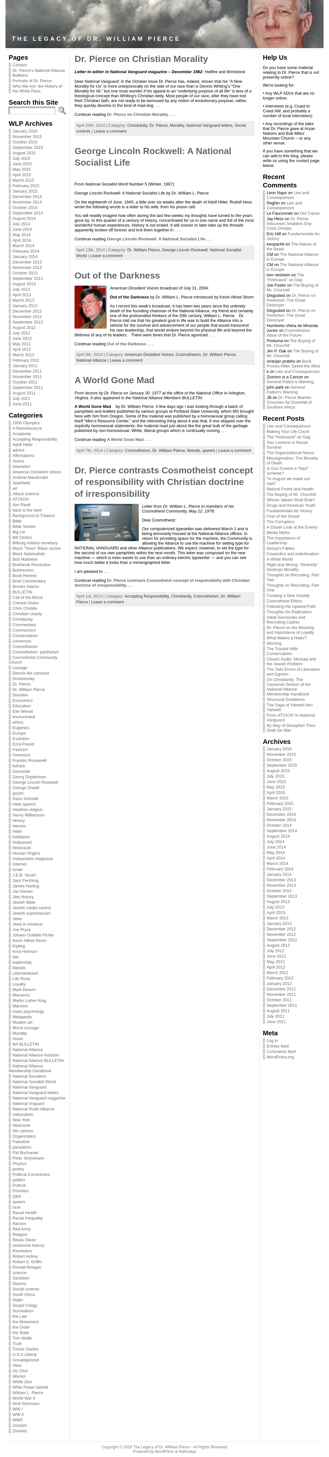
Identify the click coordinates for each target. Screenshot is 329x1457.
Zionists (20, 1430)
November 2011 (27, 376)
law (16, 956)
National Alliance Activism (36, 1055)
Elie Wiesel (23, 711)
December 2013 (27, 262)
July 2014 (21, 223)
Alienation (22, 466)
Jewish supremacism (32, 913)
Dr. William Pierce (29, 689)
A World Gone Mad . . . (128, 439)
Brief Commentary (29, 581)
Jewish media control (32, 907)
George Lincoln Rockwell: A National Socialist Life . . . (159, 239)
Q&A (17, 1196)
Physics (20, 1163)
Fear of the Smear (283, 516)
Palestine (21, 1141)
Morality (20, 1033)
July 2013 (21, 289)
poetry (18, 1169)
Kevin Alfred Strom (30, 940)
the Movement (26, 1321)
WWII (17, 1420)
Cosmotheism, (189, 354)
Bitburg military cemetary (35, 542)
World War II (24, 1398)
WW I (17, 1409)
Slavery (19, 1283)
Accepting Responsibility (35, 439)
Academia (22, 433)
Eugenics (21, 727)
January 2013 (25, 305)
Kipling (19, 946)
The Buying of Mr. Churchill (291, 494)
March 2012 (23, 354)
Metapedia (22, 1016)
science (19, 1272)
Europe (19, 733)
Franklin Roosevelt (30, 760)
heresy (19, 820)
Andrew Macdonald (30, 477)
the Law (20, 1316)
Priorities (21, 1190)
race (17, 1207)
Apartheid (21, 482)
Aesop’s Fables (281, 548)
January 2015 (25, 191)
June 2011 (22, 403)
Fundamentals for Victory (289, 510)
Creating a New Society (288, 595)
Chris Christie (25, 608)
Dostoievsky (24, 678)
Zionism (20, 1425)
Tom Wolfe (22, 1338)
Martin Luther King (29, 1000)
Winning (274, 643)
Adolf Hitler (23, 444)
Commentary (24, 624)
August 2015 (24, 153)
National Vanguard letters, (210, 125)
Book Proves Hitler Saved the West (293, 363)
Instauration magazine (33, 858)
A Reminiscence (27, 428)
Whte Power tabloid (30, 1387)
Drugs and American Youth (291, 505)
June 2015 (22, 163)
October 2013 (25, 273)
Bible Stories (24, 526)
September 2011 (28, 387)
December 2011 (27, 371)
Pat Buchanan (25, 1152)
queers (19, 1201)
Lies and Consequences (288, 195)
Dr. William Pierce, (144, 249)
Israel (17, 869)
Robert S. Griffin (27, 1261)
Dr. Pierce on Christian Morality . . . (141, 114)
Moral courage (26, 1027)
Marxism (20, 1006)
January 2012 (25, 365)
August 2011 (24, 393)
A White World (280, 559)
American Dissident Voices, (150, 354)
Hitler (17, 831)
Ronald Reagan (27, 1267)
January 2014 (25, 256)
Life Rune (21, 978)
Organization (24, 1136)
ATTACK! (21, 499)
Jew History (23, 896)
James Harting (26, 886)
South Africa (24, 1294)
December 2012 (27, 311)
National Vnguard (28, 1103)
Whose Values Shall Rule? (291, 499)
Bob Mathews (25, 559)
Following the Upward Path (291, 606)
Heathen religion (27, 809)
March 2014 (23, 245)
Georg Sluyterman (29, 776)
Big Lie (19, 532)
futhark (19, 765)
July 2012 (21, 333)
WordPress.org (280, 1057)
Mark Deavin (24, 989)
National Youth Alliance (33, 1109)
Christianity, (138, 125)
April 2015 (22, 174)
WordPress (164, 1451)
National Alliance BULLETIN (38, 1060)
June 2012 (22, 338)
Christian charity (27, 613)
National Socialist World (34, 1081)
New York (21, 1119)
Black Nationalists (29, 553)
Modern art (22, 1022)
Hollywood (22, 842)
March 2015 (23, 180)
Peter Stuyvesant (28, 1158)
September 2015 (28, 147)
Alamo (18, 461)
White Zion (22, 1381)
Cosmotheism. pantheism (36, 652)
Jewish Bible (24, 902)
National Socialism (29, 1076)
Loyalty (19, 984)
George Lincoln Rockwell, (186, 249)
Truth (17, 1343)
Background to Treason (34, 515)
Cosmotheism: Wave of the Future (289, 333)
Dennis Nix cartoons (31, 673)
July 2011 (21, 398)
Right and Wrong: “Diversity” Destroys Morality (292, 567)
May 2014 (22, 234)
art (15, 488)
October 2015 (25, 142)
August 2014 (24, 218)
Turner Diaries (26, 1349)
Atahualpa (187, 1451)
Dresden (20, 695)
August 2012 (24, 327)
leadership (22, 962)
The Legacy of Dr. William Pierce (96, 39)
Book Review (25, 575)
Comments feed (281, 1051)
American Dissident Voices (37, 472)
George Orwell (26, 787)
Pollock (19, 1185)
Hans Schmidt (25, 798)
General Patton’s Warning (290, 381)
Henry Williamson (29, 815)
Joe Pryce (22, 929)
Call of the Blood (28, 597)
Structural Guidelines (286, 699)
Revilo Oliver (24, 1239)
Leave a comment (110, 131)
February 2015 (26, 185)
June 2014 (22, 229)
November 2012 (27, 316)
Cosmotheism (25, 646)
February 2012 (26, 360)
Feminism (21, 755)
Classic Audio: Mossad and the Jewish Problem (291, 661)
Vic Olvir (20, 1370)
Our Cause (310, 213)
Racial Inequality (28, 1218)
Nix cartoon (23, 1130)
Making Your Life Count (288, 431)
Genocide (21, 771)
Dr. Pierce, (160, 125)
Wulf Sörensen (26, 1403)
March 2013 (23, 300)
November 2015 (27, 136)
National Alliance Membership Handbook (30, 1068)
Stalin (18, 1300)
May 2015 (22, 169)
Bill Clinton (22, 537)
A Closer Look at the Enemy (292, 527)
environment (24, 716)
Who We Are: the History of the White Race (37, 88)
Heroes (19, 825)
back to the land (27, 510)
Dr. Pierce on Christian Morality (141, 59)
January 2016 (25, 131)
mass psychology (28, 1011)
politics (19, 1179)
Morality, (178, 125)
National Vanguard (29, 1087)
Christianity (23, 619)
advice (18, 450)
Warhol (19, 1376)
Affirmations (23, 455)
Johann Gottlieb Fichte (33, 935)
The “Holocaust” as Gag (285, 277)
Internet (19, 864)
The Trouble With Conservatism (282, 651)
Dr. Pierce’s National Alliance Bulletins (39, 73)
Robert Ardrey (25, 1256)
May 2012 (22, 343)
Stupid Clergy (25, 1305)
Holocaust (22, 847)
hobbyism (21, 836)
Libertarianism (25, 973)
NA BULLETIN (26, 1044)
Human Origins (26, 853)
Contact (20, 65)
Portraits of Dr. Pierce (32, 80)
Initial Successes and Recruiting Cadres (286, 620)
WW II (18, 1414)
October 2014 (25, 207)
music (18, 1038)
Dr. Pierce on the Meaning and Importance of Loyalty (290, 630)
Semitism (21, 1278)
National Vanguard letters (35, 1092)
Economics (23, 700)
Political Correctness (31, 1174)
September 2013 (28, 278)
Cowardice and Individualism (293, 553)
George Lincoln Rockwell (35, 782)
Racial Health (25, 1212)
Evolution (21, 738)
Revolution (22, 1250)
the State (21, 1332)
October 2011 (25, 382)
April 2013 (22, 294)
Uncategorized (26, 1360)
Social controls (26, 1289)
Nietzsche (22, 1125)
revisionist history (28, 1245)
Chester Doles (26, 602)
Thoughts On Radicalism (289, 611)
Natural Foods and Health (290, 489)
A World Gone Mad (115, 380)
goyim (18, 793)
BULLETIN (22, 592)
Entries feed (278, 1046)
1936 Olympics (26, 422)
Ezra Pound (23, 744)
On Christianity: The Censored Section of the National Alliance (289, 686)
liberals (19, 967)
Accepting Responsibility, (148, 596)
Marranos (21, 995)
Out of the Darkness (117, 275)
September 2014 (28, 213)
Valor (17, 1365)
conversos (22, 641)
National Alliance (28, 1049)
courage (20, 667)
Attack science (26, 493)
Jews (17, 918)
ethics (18, 722)
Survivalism (23, 1310)
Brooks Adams (26, 586)
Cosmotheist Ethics (284, 601)
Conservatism (25, 635)
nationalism (23, 1114)
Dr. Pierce (22, 684)
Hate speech (24, 804)
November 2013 (27, 267)
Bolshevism (23, 570)
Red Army (22, 1229)
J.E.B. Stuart (24, 875)
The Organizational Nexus (290, 452)
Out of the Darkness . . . (130, 343)
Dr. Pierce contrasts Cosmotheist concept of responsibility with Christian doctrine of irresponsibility (164, 482)
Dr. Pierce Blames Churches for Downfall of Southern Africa (289, 402)
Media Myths (278, 532)
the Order (21, 1327)
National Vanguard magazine (39, 1098)
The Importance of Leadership (283, 540)
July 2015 (21, 158)
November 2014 (27, 202)
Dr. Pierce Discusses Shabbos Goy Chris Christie (289, 223)
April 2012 (22, 349)
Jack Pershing (25, 880)
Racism (19, 1223)
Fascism (20, 749)
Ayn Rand (22, 504)
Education (22, 705)
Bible (17, 521)
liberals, (194, 450)
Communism (24, 630)
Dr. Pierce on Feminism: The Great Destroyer (291, 300)
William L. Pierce (28, 1392)
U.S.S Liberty (25, 1354)
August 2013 (24, 283)
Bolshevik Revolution (32, 564)
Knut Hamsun (25, 951)
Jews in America (27, 924)
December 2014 (27, 196)
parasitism (22, 1147)
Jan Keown (23, 891)
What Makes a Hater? (287, 637)
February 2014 (26, 251)
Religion (20, 1234)
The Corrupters (280, 521)
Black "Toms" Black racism (37, 548)
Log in (272, 1040)
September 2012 (28, 322)
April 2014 (22, 240)
